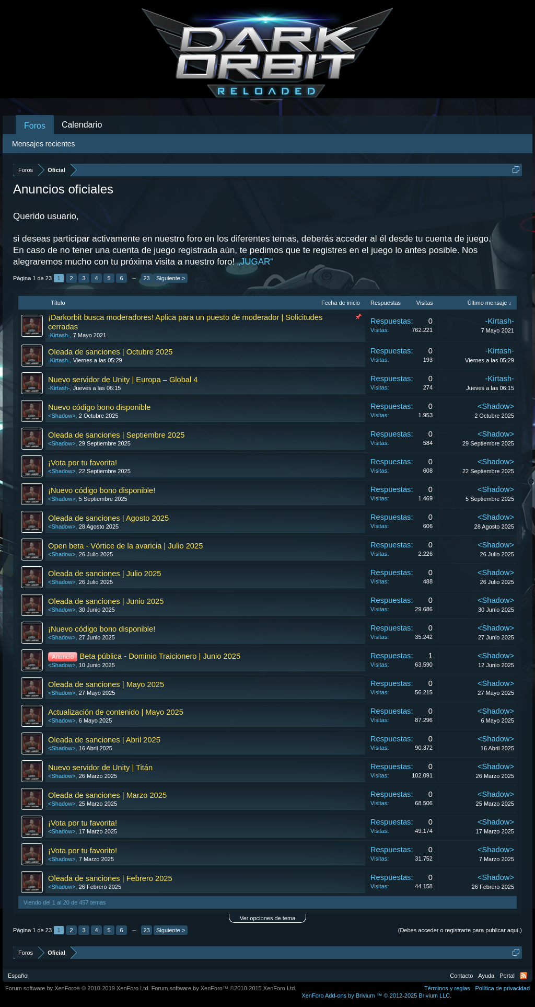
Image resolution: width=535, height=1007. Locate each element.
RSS (523, 975)
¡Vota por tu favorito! (82, 850)
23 (146, 278)
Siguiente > (170, 278)
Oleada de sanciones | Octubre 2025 (110, 352)
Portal (507, 975)
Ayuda (486, 975)
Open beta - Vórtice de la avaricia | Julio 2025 (125, 546)
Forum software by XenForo (77, 988)
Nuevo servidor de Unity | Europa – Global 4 (123, 379)
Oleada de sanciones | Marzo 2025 (107, 795)
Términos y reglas (447, 988)
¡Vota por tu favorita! (82, 463)
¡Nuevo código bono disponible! (101, 490)
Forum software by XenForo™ (224, 988)
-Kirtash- (59, 335)
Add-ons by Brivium (376, 995)
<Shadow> (62, 416)
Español (18, 975)
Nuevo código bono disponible (99, 407)
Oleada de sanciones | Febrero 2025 (110, 878)
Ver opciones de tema (267, 918)
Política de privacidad (502, 988)
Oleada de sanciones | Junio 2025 (106, 601)
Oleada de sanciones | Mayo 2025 (106, 684)
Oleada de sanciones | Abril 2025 (104, 740)
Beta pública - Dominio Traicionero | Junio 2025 (159, 656)
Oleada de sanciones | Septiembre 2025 (116, 435)
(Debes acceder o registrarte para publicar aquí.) (460, 930)
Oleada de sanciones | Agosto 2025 (108, 518)
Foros (34, 125)
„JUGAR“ (255, 262)
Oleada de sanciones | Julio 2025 (104, 573)
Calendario (82, 124)
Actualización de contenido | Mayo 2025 (115, 712)
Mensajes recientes (43, 144)
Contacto (461, 975)
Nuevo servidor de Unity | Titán (100, 767)
